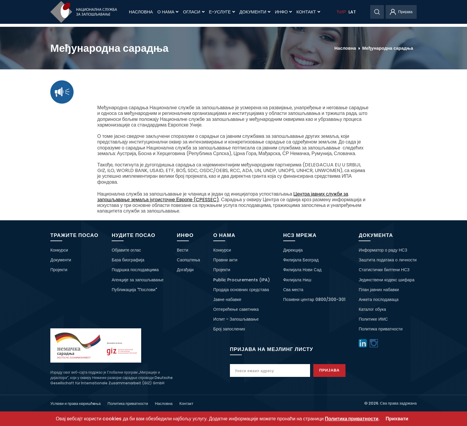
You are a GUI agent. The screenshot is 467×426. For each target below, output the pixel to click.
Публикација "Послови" (134, 290)
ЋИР (341, 12)
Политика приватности (380, 329)
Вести (182, 250)
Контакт (308, 12)
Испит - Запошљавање (236, 319)
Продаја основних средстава (241, 290)
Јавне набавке (227, 299)
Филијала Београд (301, 260)
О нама (167, 12)
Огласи (193, 12)
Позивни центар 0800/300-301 (314, 299)
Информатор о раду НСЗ (383, 250)
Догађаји (185, 270)
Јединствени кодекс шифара (386, 280)
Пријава (329, 370)
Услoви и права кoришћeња (75, 403)
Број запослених (229, 329)
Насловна (141, 12)
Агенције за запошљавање (138, 280)
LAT (352, 12)
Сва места (293, 290)
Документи (254, 12)
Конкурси (59, 250)
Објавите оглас (126, 250)
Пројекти (58, 270)
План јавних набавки (379, 290)
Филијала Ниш (297, 280)
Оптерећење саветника (236, 309)
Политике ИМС (373, 319)
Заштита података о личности (388, 260)
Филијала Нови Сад (302, 270)
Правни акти (225, 260)
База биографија (128, 260)
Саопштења (188, 260)
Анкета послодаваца (378, 299)
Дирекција (293, 250)
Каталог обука (372, 309)
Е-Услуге (222, 12)
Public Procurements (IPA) (241, 280)
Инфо (283, 12)
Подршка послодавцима (135, 270)
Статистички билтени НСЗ (384, 270)
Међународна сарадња (387, 48)
